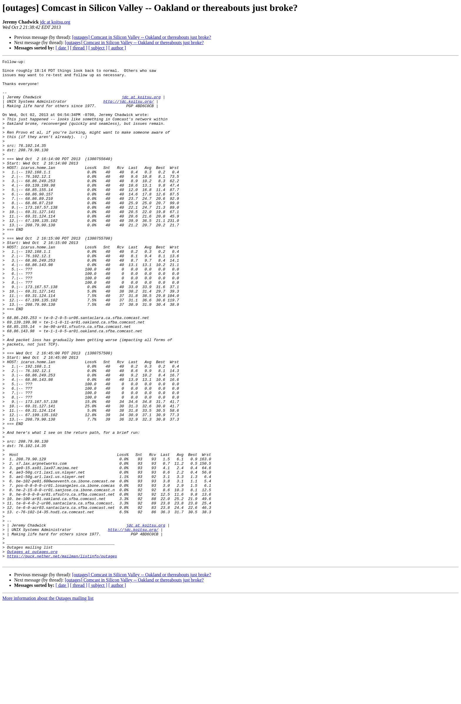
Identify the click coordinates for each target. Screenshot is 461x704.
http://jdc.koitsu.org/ (128, 110)
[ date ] (62, 47)
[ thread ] (78, 47)
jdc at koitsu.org (55, 21)
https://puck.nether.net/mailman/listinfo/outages (62, 655)
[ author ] (117, 47)
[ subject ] (97, 47)
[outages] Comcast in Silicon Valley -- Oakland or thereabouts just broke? (141, 37)
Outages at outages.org (32, 650)
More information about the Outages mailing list (47, 698)
